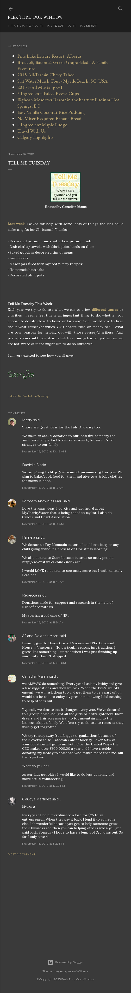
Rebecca (29, 595)
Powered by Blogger (66, 962)
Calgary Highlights (35, 137)
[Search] (120, 7)
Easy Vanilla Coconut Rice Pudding (51, 112)
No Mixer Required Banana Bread (49, 118)
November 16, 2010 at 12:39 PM (43, 785)
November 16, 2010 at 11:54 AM (43, 622)
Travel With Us (68, 26)
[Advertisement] (65, 901)
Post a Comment (21, 854)
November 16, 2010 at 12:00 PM (44, 663)
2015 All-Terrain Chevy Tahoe (46, 75)
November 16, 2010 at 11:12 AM (42, 487)
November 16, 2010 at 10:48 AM (44, 451)
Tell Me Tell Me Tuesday (33, 396)
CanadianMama (35, 676)
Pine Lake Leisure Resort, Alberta (49, 56)
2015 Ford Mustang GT (40, 87)
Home (13, 26)
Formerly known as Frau (42, 501)
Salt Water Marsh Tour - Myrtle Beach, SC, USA (62, 81)
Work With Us (36, 26)
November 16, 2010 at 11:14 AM (43, 524)
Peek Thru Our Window (35, 17)
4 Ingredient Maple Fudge (42, 125)
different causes (105, 309)
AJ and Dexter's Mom (40, 636)
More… (92, 26)
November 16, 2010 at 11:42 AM (43, 582)
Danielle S (30, 465)
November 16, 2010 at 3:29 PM (43, 843)
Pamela (28, 537)
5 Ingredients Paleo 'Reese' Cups (48, 93)
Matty (27, 420)
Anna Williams (78, 971)
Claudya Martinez (36, 799)
